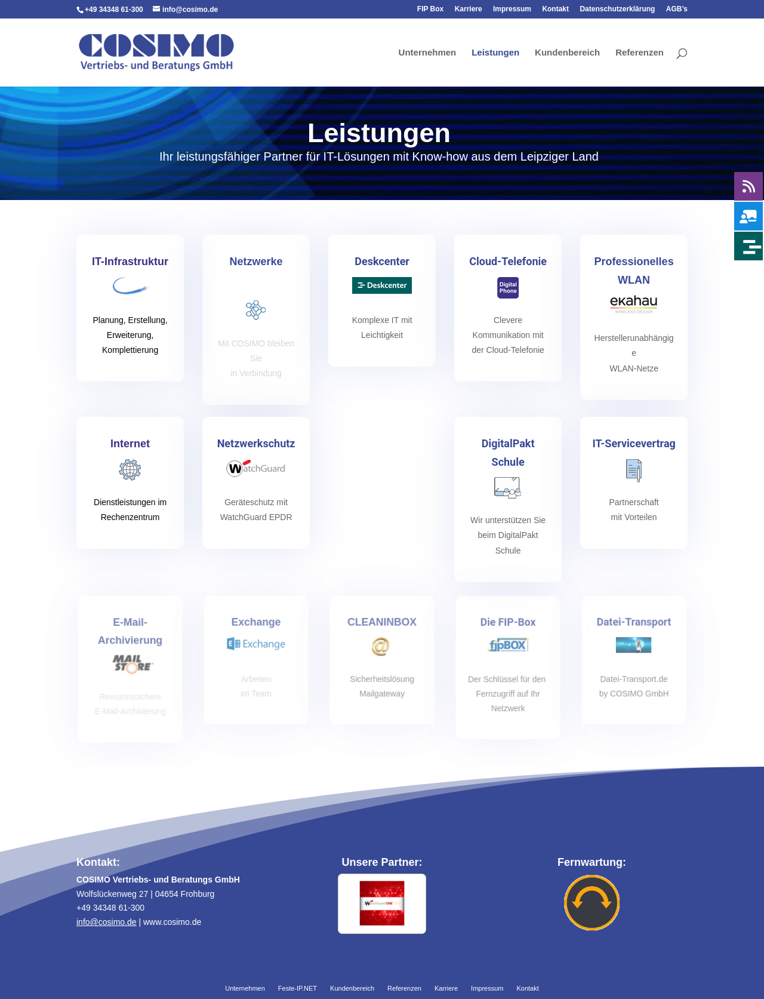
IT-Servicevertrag (633, 444)
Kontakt (555, 9)
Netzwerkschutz (256, 444)
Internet (130, 445)
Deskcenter (381, 262)
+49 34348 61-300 (114, 9)
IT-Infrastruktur (130, 263)
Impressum (512, 9)
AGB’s (677, 9)
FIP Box (430, 9)
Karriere (468, 9)
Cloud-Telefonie (508, 262)
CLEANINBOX (382, 623)
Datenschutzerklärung (617, 9)
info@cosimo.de (106, 922)
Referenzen (639, 52)
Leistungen (495, 52)
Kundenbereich (567, 52)
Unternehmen (428, 52)
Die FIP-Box (508, 623)
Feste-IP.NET (297, 989)
